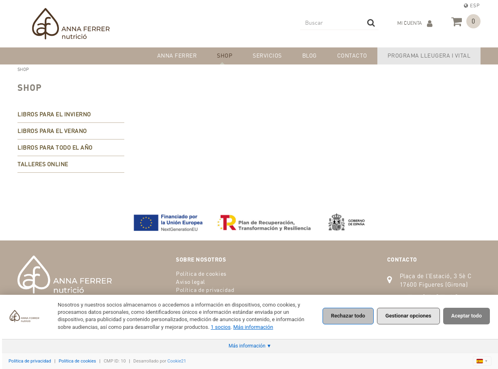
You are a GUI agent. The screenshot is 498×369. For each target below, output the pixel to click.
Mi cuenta (415, 24)
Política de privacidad (205, 289)
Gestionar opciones (408, 316)
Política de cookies (201, 273)
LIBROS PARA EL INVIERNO (54, 114)
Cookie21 (176, 361)
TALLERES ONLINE (42, 164)
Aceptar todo (466, 316)
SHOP (29, 87)
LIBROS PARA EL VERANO (52, 130)
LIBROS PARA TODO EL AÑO (55, 147)
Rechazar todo (348, 316)
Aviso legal (190, 281)
